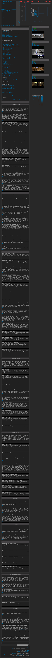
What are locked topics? (6, 66)
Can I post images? (5, 63)
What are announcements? (6, 65)
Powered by (9, 648)
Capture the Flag (36, 16)
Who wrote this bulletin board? (7, 98)
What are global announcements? (7, 64)
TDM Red (35, 10)
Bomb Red (35, 14)
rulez (8, 1)
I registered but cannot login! (6, 35)
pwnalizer (8, 10)
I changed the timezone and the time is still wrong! (10, 42)
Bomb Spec (36, 15)
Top (2, 111)
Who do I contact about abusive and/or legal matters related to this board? (14, 99)
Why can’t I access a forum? (6, 53)
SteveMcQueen (27, 651)
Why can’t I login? (5, 31)
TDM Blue (35, 9)
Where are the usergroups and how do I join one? (10, 72)
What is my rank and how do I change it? (8, 45)
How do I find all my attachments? (7, 95)
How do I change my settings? (7, 41)
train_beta (19, 651)
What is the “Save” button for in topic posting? (9, 56)
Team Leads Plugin (14, 654)
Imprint (28, 647)
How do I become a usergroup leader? (8, 73)
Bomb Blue (35, 13)
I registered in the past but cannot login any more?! (10, 36)
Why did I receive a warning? (6, 55)
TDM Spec (35, 11)
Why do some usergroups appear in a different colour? (10, 74)
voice (3, 11)
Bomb (34, 12)
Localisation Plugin (6, 654)
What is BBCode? (5, 60)
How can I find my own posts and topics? (8, 88)
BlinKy (28, 652)
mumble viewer (14, 653)
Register (3, 15)
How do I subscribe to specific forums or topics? (9, 91)
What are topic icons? (5, 67)
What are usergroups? (5, 71)
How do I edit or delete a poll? (6, 52)
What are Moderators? (5, 70)
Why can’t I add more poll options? (7, 51)
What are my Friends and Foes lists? (8, 82)
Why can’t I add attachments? (6, 54)
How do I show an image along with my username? (10, 44)
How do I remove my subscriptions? (7, 92)
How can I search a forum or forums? (8, 85)
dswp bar (7, 11)
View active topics (11, 25)
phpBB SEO (27, 650)
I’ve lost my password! (5, 34)
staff (11, 1)
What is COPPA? (4, 37)
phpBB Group (4, 612)
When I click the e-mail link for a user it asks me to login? (11, 46)
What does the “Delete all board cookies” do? (9, 38)
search (3, 1)
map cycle (4, 9)
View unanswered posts (4, 25)
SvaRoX (28, 654)
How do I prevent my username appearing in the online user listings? (13, 33)
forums (3, 3)
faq (6, 1)
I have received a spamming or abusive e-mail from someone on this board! (14, 79)
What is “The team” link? (6, 75)
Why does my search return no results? (8, 86)
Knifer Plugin (22, 654)
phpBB (12, 648)
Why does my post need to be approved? (8, 57)
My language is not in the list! (6, 43)
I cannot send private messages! (7, 78)
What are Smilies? (5, 62)
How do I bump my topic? (6, 58)
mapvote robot (16, 652)
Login (3, 17)
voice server (33, 3)
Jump (34, 17)
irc (2, 10)
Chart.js (18, 655)
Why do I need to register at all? (7, 32)
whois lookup (23, 629)
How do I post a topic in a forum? (7, 48)
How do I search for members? (7, 87)
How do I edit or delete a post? (7, 49)
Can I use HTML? (4, 61)
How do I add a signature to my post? (8, 50)
